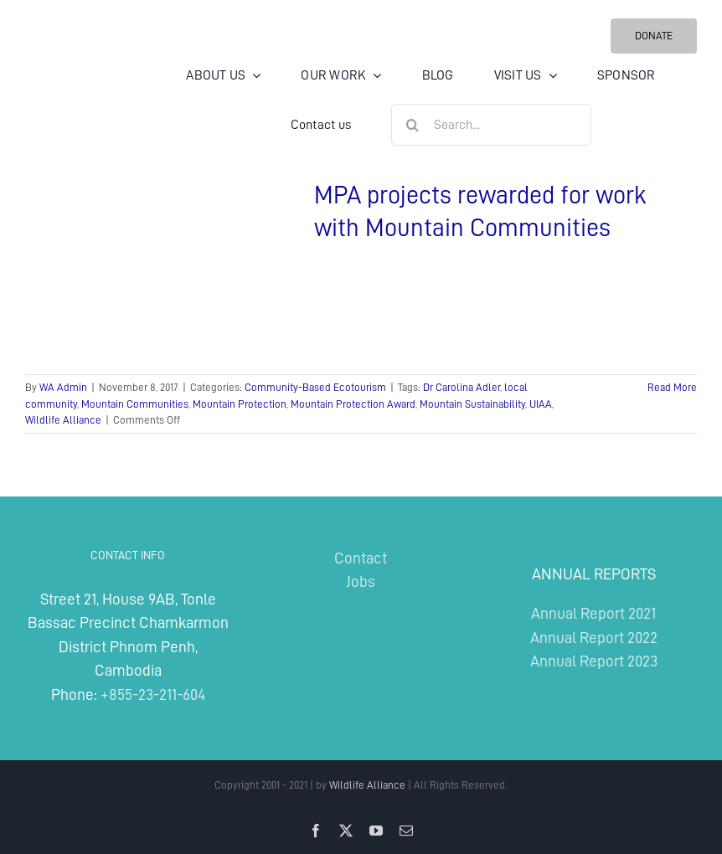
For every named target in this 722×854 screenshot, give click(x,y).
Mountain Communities (134, 404)
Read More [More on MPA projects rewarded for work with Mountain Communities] (672, 387)
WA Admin (63, 387)
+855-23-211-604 (153, 694)
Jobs (360, 581)
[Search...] (491, 125)
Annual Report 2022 (594, 638)
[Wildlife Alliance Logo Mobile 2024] (77, 72)
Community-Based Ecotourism (315, 387)
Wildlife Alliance (63, 419)
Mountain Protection (239, 404)
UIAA (540, 404)
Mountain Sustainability (472, 404)
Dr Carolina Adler (461, 387)
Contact (360, 558)
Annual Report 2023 (594, 661)
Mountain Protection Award (353, 404)
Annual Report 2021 (593, 613)
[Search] (412, 125)
